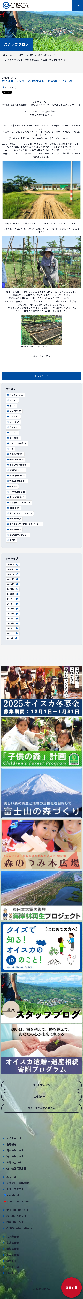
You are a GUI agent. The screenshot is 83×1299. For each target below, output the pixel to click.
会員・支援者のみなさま (41, 1108)
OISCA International (19, 1228)
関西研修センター (16, 470)
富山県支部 (12, 1254)
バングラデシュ (15, 395)
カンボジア (13, 416)
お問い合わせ (13, 1162)
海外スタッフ (45, 55)
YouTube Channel (18, 1201)
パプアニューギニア (17, 443)
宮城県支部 (12, 1242)
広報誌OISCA (41, 1096)
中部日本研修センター (17, 465)
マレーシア (13, 422)
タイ (10, 449)
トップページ (41, 376)
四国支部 (11, 1273)
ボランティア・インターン (19, 513)
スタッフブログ (16, 45)
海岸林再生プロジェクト (18, 502)
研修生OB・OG (15, 459)
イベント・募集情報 (17, 1183)
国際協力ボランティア (17, 535)
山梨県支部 (12, 1248)
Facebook (13, 1195)
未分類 (11, 540)
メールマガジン (41, 1085)
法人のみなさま (15, 1156)
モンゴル (12, 432)
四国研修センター (16, 475)
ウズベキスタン (15, 454)
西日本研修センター (17, 481)
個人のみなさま (15, 1150)
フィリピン (13, 438)
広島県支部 (12, 1267)
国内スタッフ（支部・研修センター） (24, 524)
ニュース (11, 1177)
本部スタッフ (14, 529)
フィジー (12, 400)
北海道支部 (12, 1236)
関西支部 (11, 1260)
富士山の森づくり (16, 497)
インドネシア (14, 411)
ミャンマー (13, 427)
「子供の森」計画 (16, 492)
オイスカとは (13, 1138)
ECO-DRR (13, 508)
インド (11, 406)
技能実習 (12, 486)
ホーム (7, 55)
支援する (71, 1287)
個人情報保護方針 (16, 1168)
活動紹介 (11, 1144)
